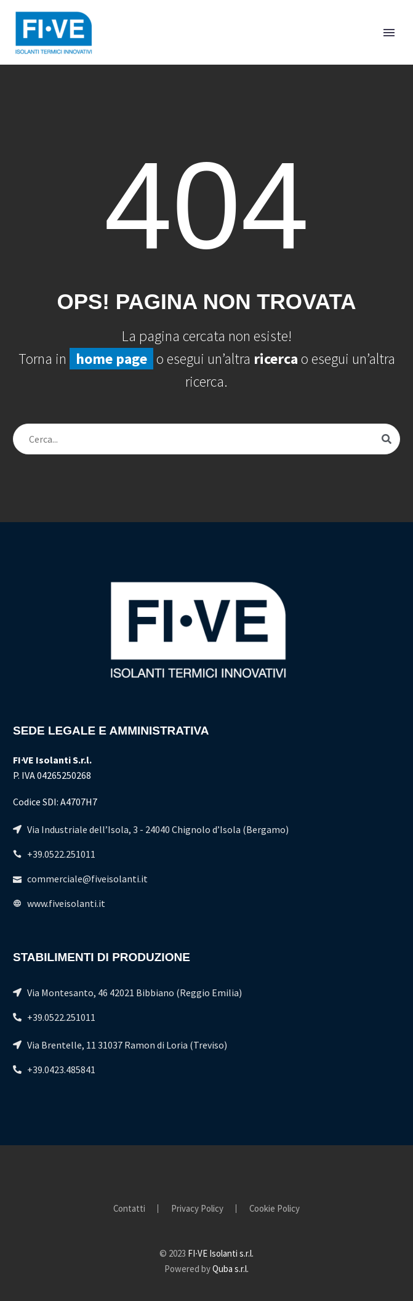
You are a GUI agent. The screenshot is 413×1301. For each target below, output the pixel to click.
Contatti (129, 1209)
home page (111, 358)
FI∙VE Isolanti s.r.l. (221, 1253)
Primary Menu (389, 32)
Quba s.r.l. (230, 1269)
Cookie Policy (274, 1209)
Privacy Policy (197, 1209)
